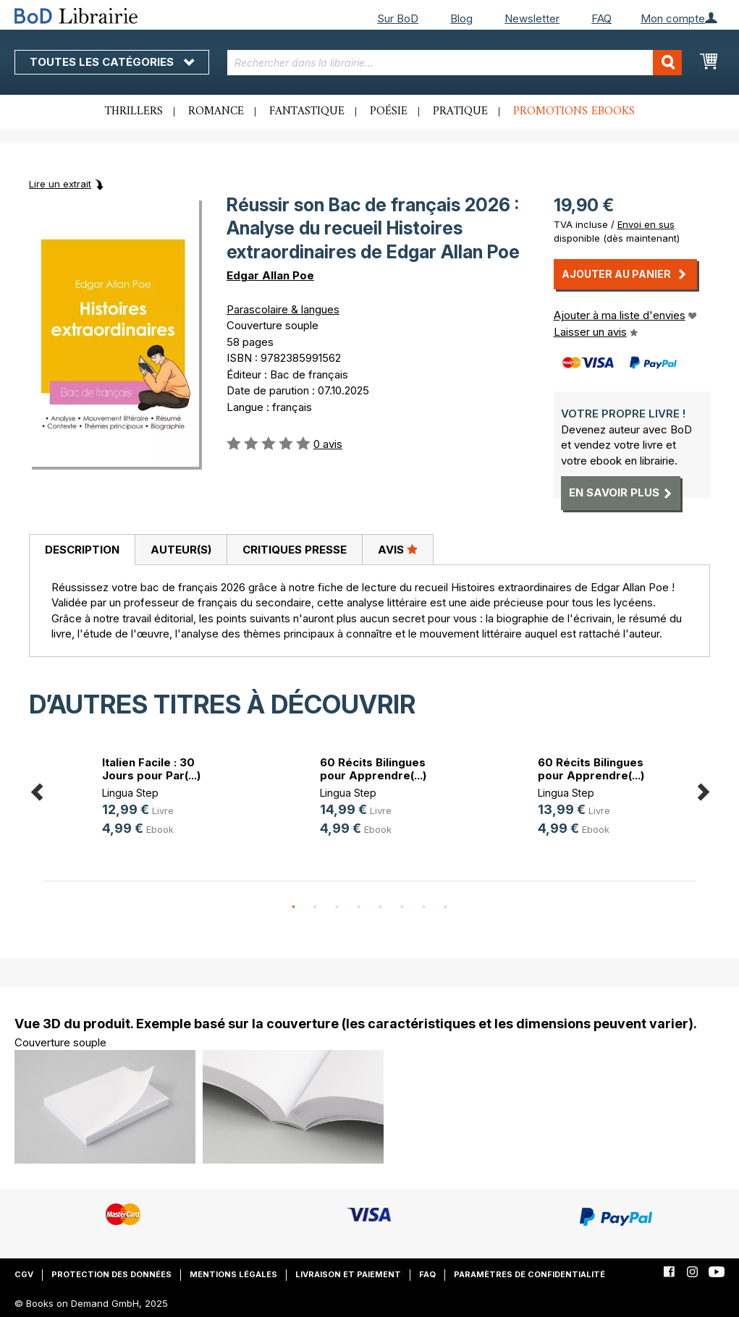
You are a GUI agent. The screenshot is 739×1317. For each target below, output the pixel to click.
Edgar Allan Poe (270, 275)
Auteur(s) (181, 549)
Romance (216, 111)
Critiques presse (294, 549)
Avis (398, 549)
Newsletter (531, 18)
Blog (461, 18)
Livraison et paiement (348, 1274)
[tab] (82, 550)
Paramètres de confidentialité (529, 1274)
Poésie (388, 111)
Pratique (460, 111)
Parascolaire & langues (283, 309)
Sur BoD (397, 18)
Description (82, 549)
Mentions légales (233, 1274)
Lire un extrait (60, 184)
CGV (23, 1274)
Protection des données (111, 1274)
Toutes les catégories (112, 62)
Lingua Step (130, 793)
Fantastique (307, 111)
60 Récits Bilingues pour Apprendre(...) (373, 768)
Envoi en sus (646, 224)
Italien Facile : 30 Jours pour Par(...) (151, 768)
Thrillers (134, 111)
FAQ (601, 18)
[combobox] (454, 62)
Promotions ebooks (574, 111)
